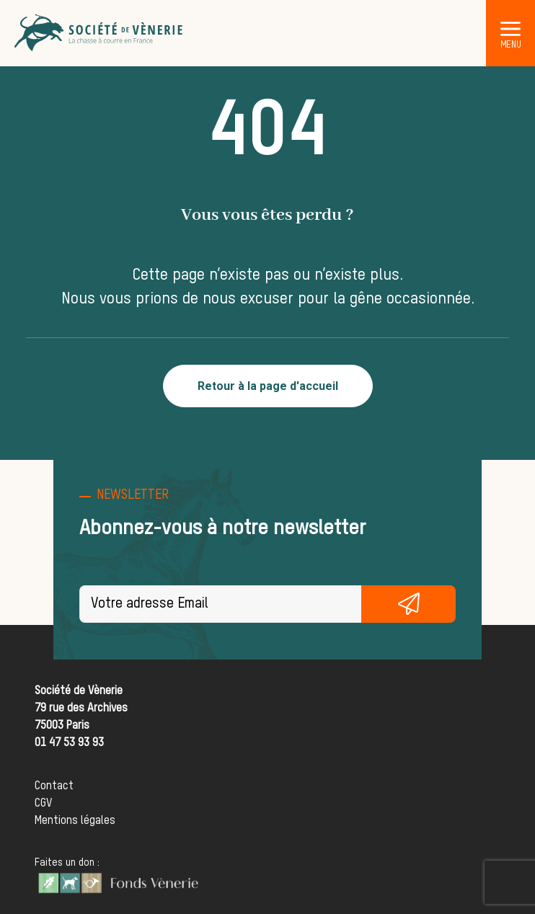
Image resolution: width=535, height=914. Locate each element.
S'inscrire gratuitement (408, 604)
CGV (43, 803)
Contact (54, 786)
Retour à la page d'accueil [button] (268, 386)
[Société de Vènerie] (99, 33)
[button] (510, 28)
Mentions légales (75, 821)
